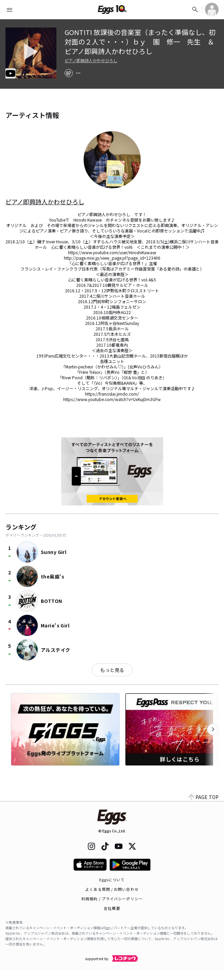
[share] (69, 73)
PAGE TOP (204, 797)
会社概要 (112, 908)
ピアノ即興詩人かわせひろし (91, 60)
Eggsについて (112, 879)
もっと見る (112, 669)
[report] (78, 73)
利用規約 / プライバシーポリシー (112, 898)
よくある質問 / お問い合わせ (112, 889)
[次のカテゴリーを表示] (213, 729)
